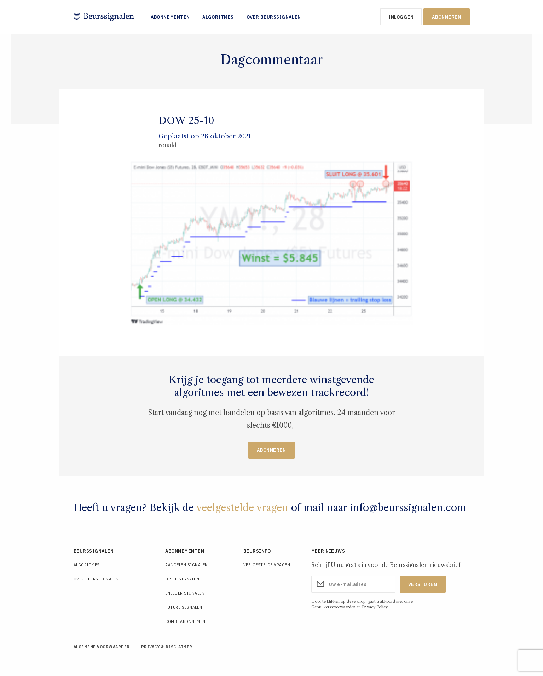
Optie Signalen (182, 578)
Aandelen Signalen (186, 564)
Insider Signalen (184, 593)
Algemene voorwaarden (102, 646)
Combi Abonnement (186, 621)
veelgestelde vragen (242, 507)
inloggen (401, 17)
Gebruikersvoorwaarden (333, 606)
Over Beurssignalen (274, 17)
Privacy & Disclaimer (166, 646)
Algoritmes (218, 17)
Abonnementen (170, 17)
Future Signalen (183, 607)
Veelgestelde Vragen (266, 564)
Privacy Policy (375, 606)
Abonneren (446, 17)
